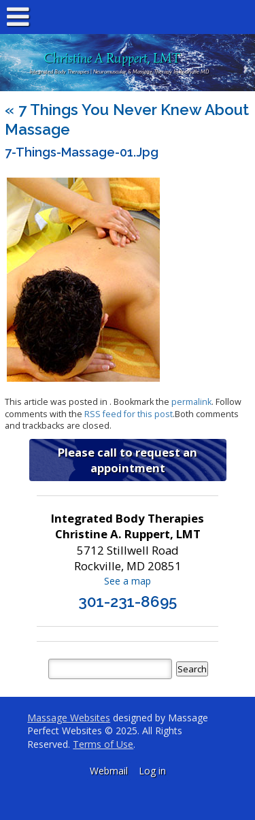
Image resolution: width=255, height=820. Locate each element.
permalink (191, 402)
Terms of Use (103, 744)
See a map (127, 580)
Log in (152, 770)
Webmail (109, 770)
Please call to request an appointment (127, 460)
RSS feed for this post (128, 414)
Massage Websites (68, 717)
